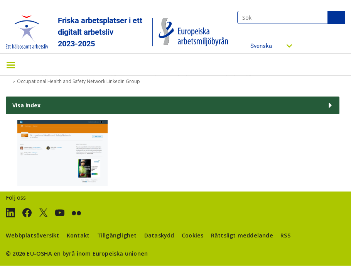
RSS (285, 235)
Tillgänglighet (117, 235)
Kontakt (78, 235)
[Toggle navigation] (11, 64)
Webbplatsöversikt (32, 235)
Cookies (192, 235)
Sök (336, 17)
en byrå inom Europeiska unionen (101, 253)
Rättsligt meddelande (242, 235)
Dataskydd (159, 235)
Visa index (26, 105)
